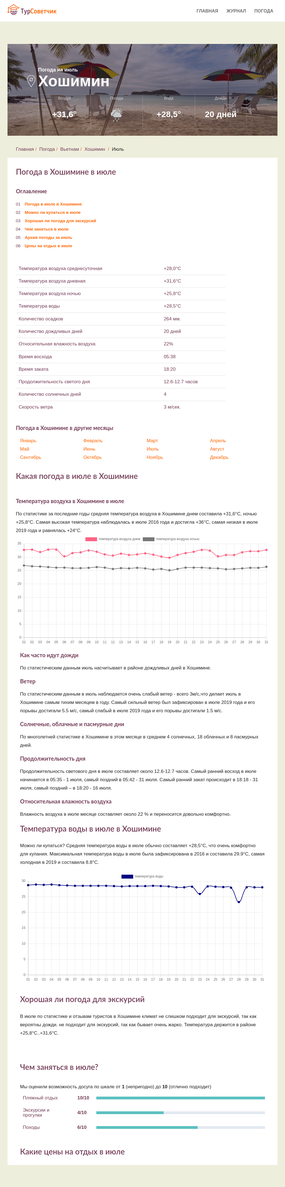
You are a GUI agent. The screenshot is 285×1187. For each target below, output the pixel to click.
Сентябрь (30, 457)
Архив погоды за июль (48, 237)
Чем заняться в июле (47, 229)
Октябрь (92, 457)
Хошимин (94, 149)
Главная (207, 11)
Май (24, 449)
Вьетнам (69, 149)
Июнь (89, 449)
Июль (153, 449)
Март (152, 440)
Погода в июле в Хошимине (53, 204)
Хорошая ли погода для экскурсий (60, 220)
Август (217, 449)
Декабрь (219, 457)
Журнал (236, 11)
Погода (263, 11)
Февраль (93, 440)
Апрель (218, 440)
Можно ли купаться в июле (53, 212)
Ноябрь (155, 457)
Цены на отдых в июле (48, 245)
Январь (28, 440)
